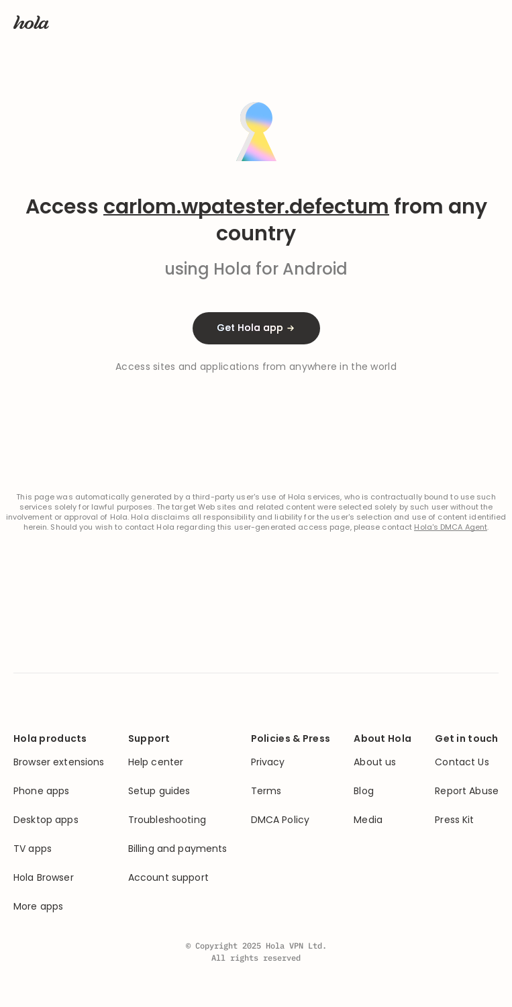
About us (375, 762)
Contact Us (462, 762)
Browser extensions (59, 762)
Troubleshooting (167, 820)
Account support (168, 877)
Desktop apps (46, 820)
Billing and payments (177, 849)
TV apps (32, 849)
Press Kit (454, 820)
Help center (156, 762)
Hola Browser (43, 877)
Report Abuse (467, 791)
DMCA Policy (280, 820)
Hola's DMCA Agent (450, 527)
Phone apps (41, 791)
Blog (364, 791)
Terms (266, 791)
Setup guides (159, 791)
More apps (38, 906)
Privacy (268, 762)
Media (368, 820)
